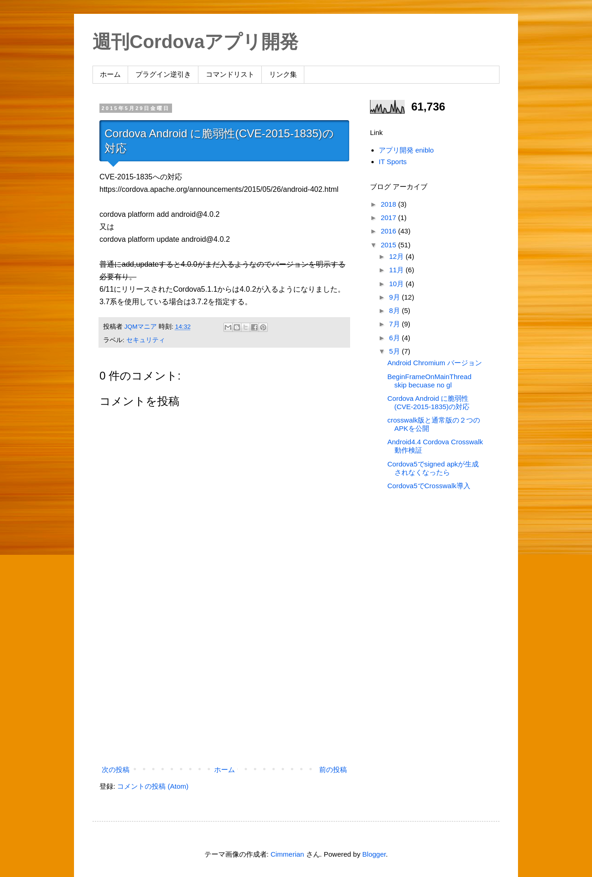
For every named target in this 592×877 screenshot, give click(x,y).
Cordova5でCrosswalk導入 (429, 486)
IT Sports (393, 162)
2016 (389, 231)
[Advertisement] (224, 686)
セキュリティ (145, 340)
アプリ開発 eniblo (406, 150)
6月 (395, 338)
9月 (395, 297)
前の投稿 (333, 769)
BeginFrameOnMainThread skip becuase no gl (430, 381)
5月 (395, 351)
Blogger (374, 854)
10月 (397, 284)
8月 (395, 310)
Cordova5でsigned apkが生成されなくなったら (433, 468)
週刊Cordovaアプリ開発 (195, 41)
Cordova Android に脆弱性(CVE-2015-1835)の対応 (429, 402)
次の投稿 (116, 769)
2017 (389, 217)
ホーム (110, 74)
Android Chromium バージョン (435, 363)
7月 (395, 324)
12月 (397, 256)
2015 (389, 245)
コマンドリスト (230, 74)
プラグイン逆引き (163, 74)
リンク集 (283, 74)
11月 (397, 270)
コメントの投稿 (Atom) (152, 786)
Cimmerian (287, 854)
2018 (389, 204)
